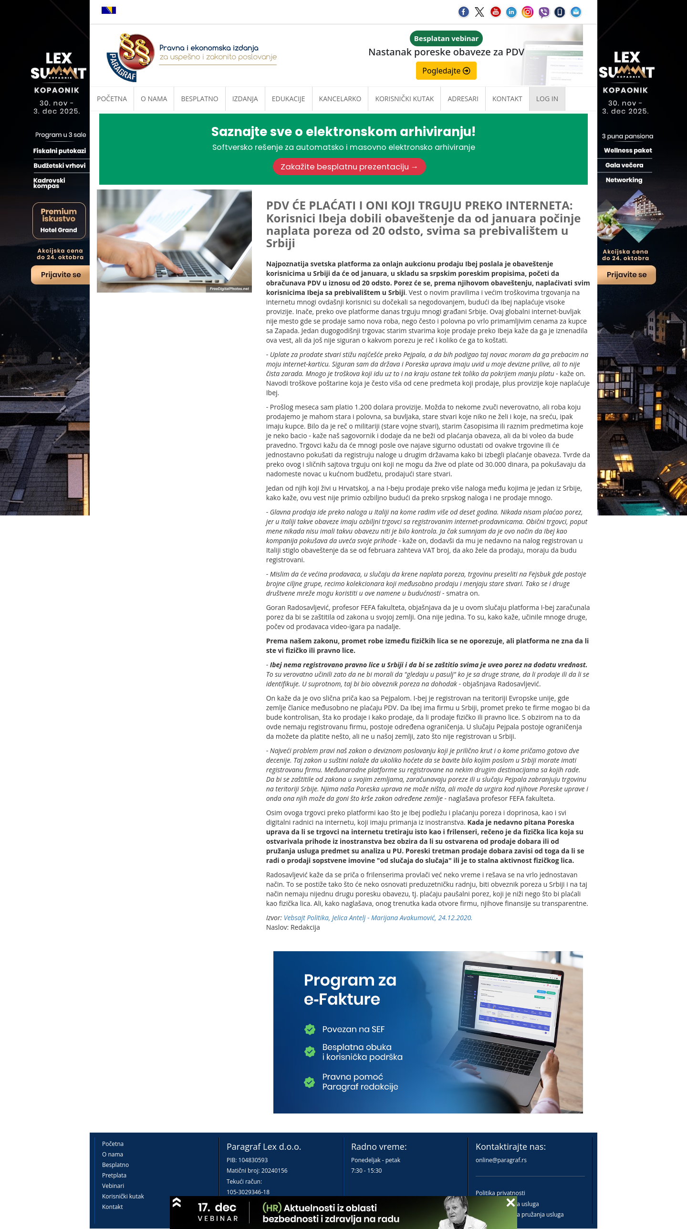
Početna (112, 98)
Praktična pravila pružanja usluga (520, 1214)
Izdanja (245, 98)
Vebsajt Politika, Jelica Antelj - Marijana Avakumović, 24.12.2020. (378, 917)
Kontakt (112, 1207)
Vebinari (113, 1186)
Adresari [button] (463, 98)
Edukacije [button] (288, 98)
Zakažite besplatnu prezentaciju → (350, 166)
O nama (154, 98)
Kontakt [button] (507, 98)
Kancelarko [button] (340, 98)
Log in (547, 98)
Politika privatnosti (500, 1193)
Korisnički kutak (123, 1196)
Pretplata (114, 1175)
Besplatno (199, 98)
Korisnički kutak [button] (404, 98)
